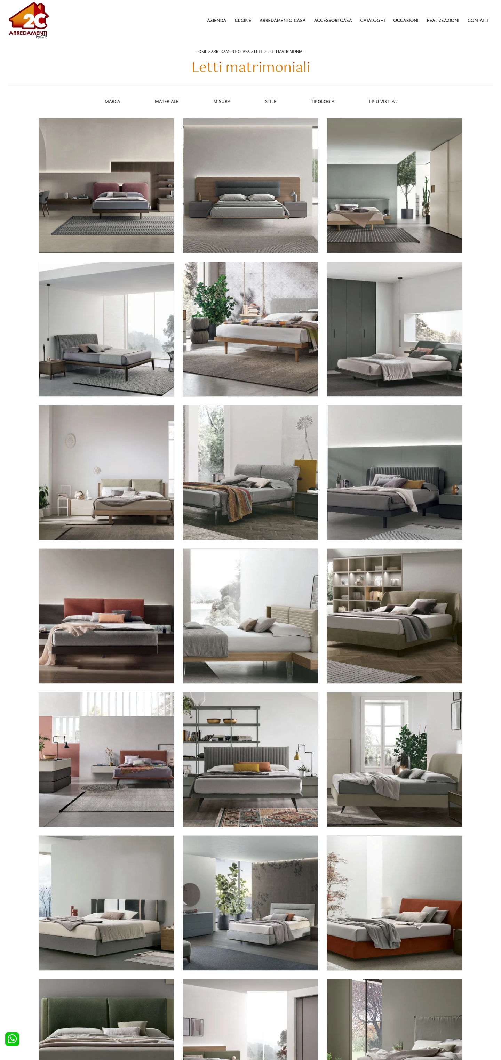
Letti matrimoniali (286, 52)
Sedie (260, 1002)
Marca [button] (111, 102)
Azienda (216, 20)
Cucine (242, 20)
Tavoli (261, 993)
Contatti (478, 20)
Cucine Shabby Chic (33, 1002)
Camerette (144, 983)
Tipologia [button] (323, 102)
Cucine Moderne (29, 983)
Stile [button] (270, 102)
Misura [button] (221, 102)
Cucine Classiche (29, 993)
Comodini (143, 1002)
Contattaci (386, 983)
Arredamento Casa (283, 20)
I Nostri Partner (391, 1002)
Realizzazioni (443, 20)
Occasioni (406, 20)
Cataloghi (372, 20)
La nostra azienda (394, 974)
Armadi (141, 993)
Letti (258, 52)
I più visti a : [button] (383, 102)
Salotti (261, 974)
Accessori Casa (333, 20)
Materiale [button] (166, 102)
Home (201, 52)
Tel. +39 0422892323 (324, 1028)
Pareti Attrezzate (271, 983)
